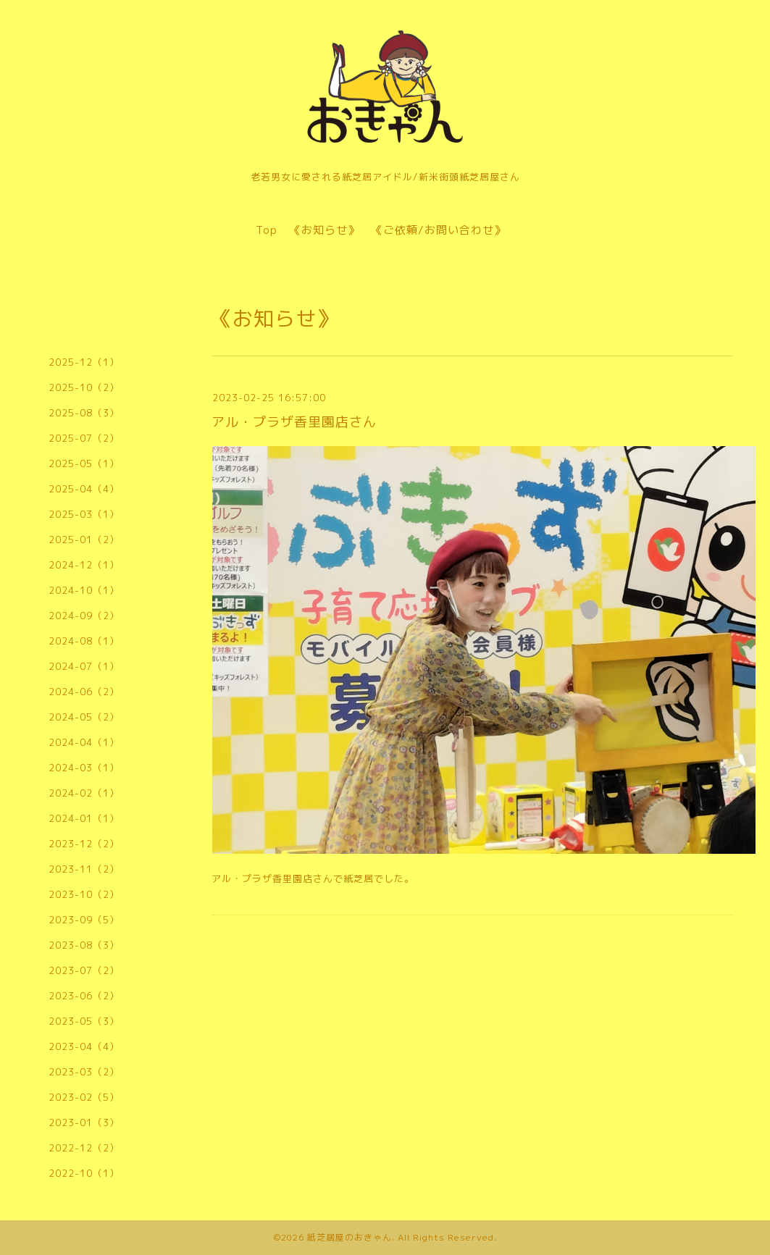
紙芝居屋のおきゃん (349, 1237)
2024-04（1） (84, 742)
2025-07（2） (84, 438)
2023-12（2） (84, 843)
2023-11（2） (84, 869)
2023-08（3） (84, 945)
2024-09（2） (84, 615)
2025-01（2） (84, 539)
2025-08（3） (84, 412)
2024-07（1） (84, 666)
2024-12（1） (84, 564)
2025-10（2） (84, 387)
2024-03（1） (84, 767)
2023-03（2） (84, 1071)
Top (266, 230)
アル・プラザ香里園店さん (294, 422)
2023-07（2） (84, 970)
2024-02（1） (84, 792)
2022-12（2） (84, 1147)
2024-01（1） (84, 818)
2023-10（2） (84, 894)
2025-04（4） (84, 488)
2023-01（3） (84, 1122)
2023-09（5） (84, 919)
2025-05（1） (84, 463)
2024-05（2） (84, 716)
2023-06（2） (84, 995)
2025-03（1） (84, 514)
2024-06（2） (84, 691)
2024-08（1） (84, 640)
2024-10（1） (84, 590)
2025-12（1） (84, 362)
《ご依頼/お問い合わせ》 (439, 230)
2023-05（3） (84, 1021)
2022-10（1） (84, 1173)
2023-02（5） (84, 1097)
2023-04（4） (84, 1046)
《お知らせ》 (324, 230)
